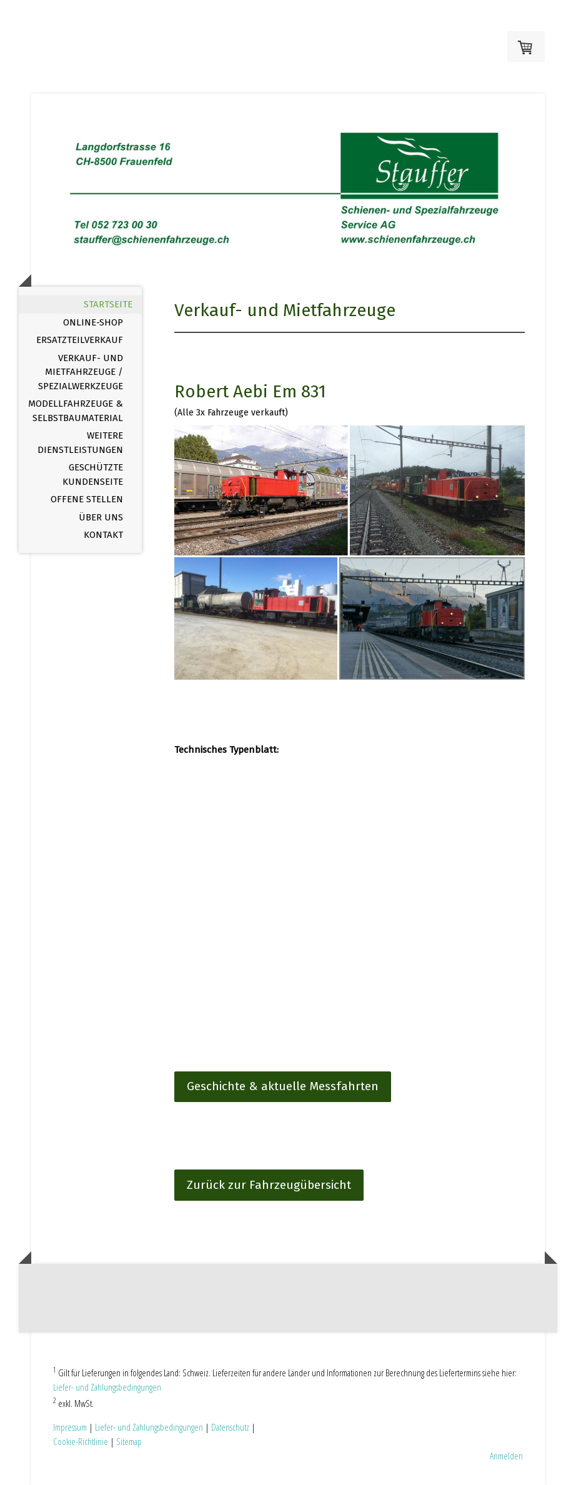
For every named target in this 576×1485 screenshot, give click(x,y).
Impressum (70, 1427)
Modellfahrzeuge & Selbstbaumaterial (75, 411)
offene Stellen (87, 499)
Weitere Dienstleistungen (80, 442)
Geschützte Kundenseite (92, 474)
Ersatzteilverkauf (79, 339)
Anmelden (506, 1455)
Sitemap (129, 1441)
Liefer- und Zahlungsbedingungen (107, 1387)
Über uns (101, 517)
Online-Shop (93, 322)
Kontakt (103, 534)
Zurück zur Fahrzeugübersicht (269, 1185)
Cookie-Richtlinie (80, 1441)
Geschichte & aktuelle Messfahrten (283, 1086)
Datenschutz (230, 1427)
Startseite (108, 304)
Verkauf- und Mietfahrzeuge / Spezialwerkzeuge (80, 372)
